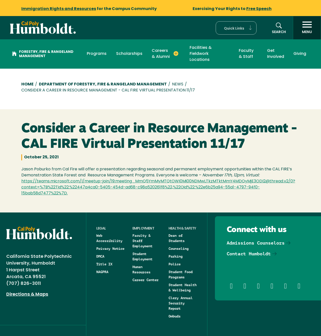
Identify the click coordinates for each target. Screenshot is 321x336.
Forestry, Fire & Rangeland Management (42, 54)
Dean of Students (177, 238)
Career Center (145, 280)
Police (175, 264)
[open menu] (307, 27)
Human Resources (141, 269)
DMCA (100, 256)
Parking (176, 256)
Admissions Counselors (256, 243)
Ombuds (175, 316)
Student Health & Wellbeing (183, 287)
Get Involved (275, 54)
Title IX (104, 264)
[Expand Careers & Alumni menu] (176, 54)
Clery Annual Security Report (181, 303)
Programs (97, 54)
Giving (299, 54)
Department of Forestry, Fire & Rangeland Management (103, 84)
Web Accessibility (109, 238)
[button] (236, 28)
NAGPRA (102, 272)
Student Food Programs (181, 274)
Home (27, 84)
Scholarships (129, 54)
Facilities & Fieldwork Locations (201, 54)
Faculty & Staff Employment (142, 241)
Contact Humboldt (249, 253)
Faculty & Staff (246, 54)
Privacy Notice (110, 249)
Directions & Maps (27, 294)
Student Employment (142, 256)
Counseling (179, 249)
